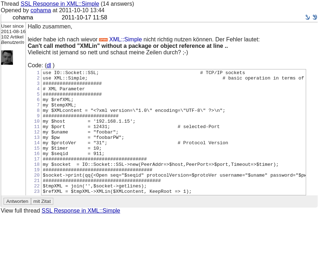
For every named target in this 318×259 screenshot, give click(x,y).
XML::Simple (120, 39)
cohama (41, 10)
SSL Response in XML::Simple (60, 4)
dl (48, 65)
